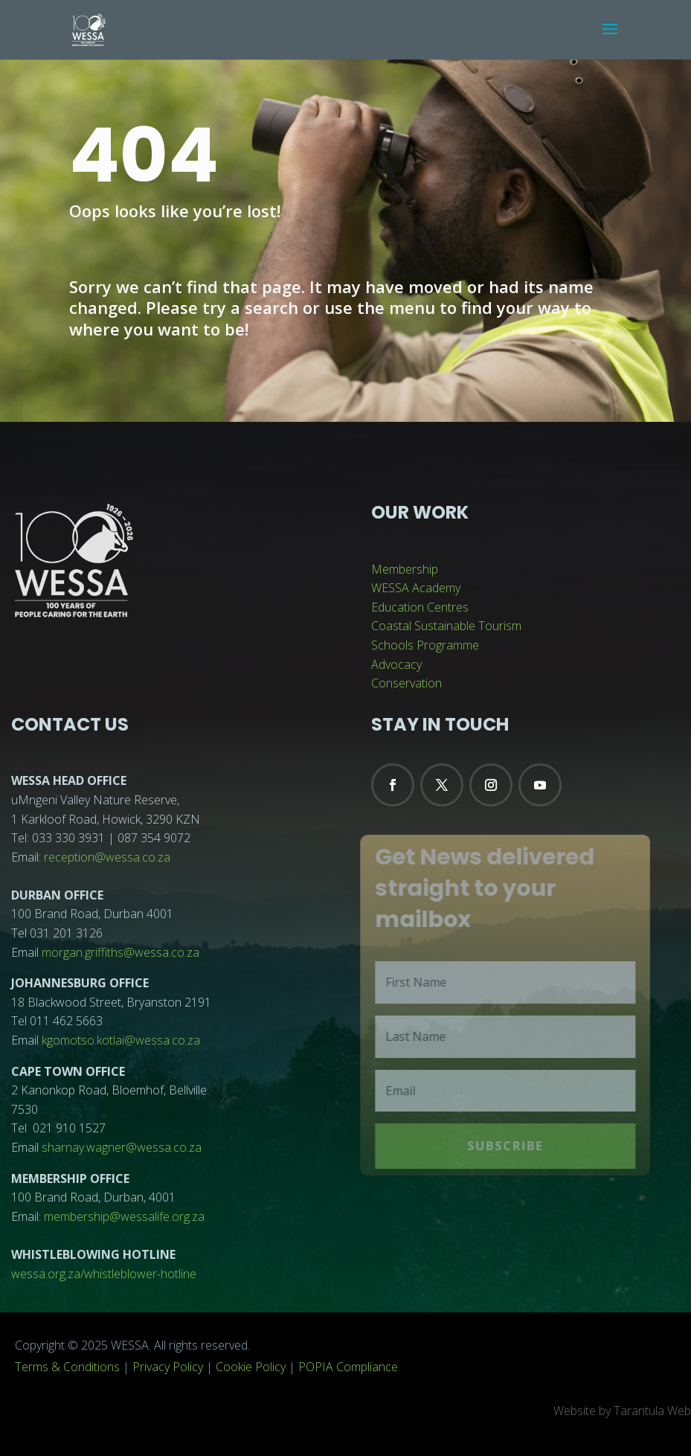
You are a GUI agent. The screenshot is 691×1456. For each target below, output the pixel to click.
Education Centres (420, 607)
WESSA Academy (415, 588)
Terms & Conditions (67, 1367)
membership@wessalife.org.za (124, 1216)
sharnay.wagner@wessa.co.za (122, 1147)
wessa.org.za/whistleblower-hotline (103, 1274)
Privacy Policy (167, 1367)
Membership (404, 569)
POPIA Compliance (348, 1367)
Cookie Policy (251, 1367)
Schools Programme (425, 645)
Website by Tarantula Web (622, 1410)
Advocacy (396, 664)
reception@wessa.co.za (107, 857)
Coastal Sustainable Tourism (446, 626)
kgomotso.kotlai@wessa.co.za (121, 1040)
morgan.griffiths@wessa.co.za (120, 952)
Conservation (406, 683)
